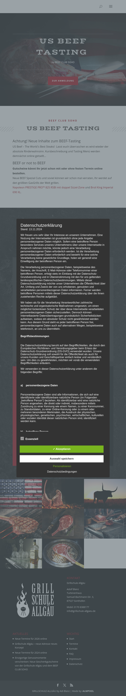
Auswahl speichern (62, 458)
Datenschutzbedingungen (62, 471)
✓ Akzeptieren (62, 449)
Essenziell (29, 438)
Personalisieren (62, 466)
